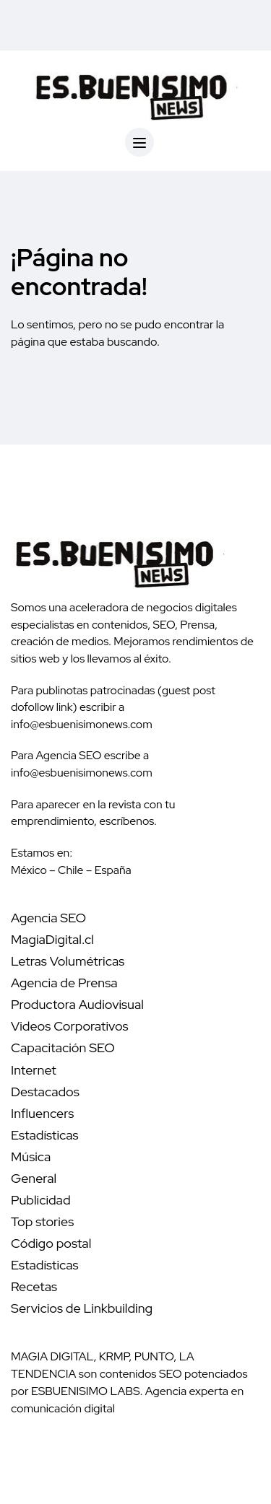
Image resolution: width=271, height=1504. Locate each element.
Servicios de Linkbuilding (81, 1308)
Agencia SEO (48, 917)
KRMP (114, 1356)
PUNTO (154, 1356)
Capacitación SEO (63, 1047)
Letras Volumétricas (67, 961)
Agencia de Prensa (64, 982)
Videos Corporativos (70, 1026)
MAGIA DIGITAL (52, 1356)
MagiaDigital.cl (52, 939)
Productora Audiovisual (77, 1004)
